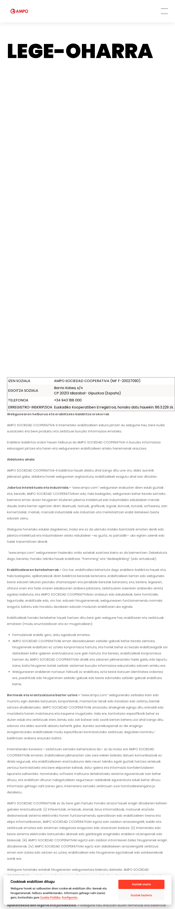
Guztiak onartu (141, 884)
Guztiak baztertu (141, 895)
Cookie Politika (50, 897)
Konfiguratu (69, 897)
